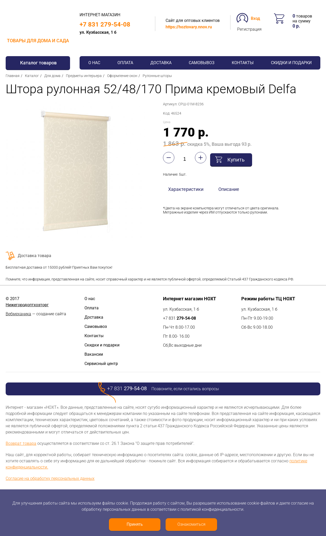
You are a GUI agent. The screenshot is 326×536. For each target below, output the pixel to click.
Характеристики (185, 188)
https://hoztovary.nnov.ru (189, 26)
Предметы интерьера (84, 76)
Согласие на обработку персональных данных (50, 478)
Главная (13, 76)
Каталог (32, 76)
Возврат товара (21, 443)
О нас (94, 62)
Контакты (243, 62)
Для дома (52, 76)
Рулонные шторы (157, 76)
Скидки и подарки (291, 62)
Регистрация (249, 29)
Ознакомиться (191, 524)
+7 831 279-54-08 (105, 24)
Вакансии (93, 354)
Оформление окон (122, 76)
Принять (135, 524)
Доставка (160, 62)
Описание (228, 188)
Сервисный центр (101, 363)
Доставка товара (34, 255)
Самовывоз (202, 62)
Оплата (125, 62)
